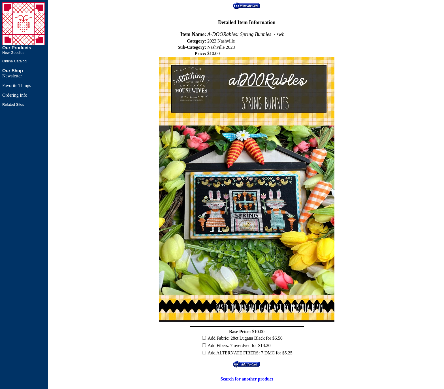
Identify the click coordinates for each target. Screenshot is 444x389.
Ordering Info (14, 95)
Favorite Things (16, 85)
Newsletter (12, 75)
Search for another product (247, 379)
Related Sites (13, 104)
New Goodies (13, 52)
